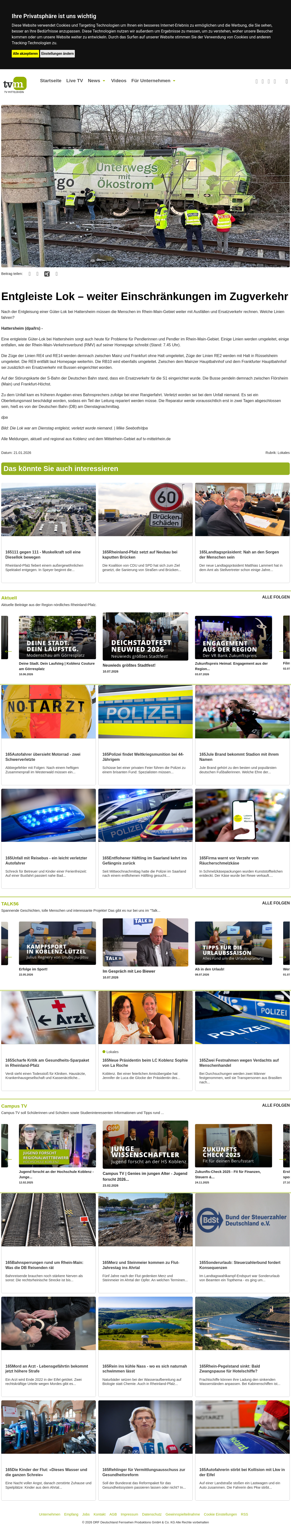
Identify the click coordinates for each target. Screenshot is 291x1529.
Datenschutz (152, 1514)
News (94, 80)
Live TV (74, 80)
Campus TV (14, 1106)
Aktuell (9, 597)
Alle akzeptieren (25, 54)
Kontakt (100, 1514)
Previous (8, 651)
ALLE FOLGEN (276, 597)
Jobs (86, 1514)
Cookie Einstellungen (220, 1514)
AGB (113, 1514)
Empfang (71, 1514)
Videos (119, 80)
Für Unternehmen (150, 80)
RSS (244, 1514)
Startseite (50, 80)
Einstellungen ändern (57, 54)
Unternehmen (49, 1514)
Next (283, 651)
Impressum (129, 1514)
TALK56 (10, 903)
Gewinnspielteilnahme (183, 1514)
